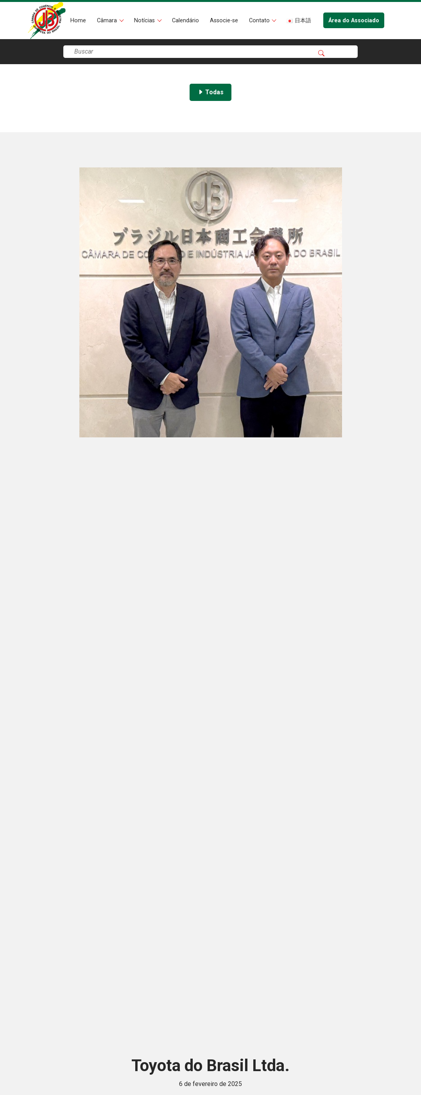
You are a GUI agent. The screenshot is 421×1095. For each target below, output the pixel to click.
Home (78, 20)
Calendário (185, 20)
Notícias (145, 20)
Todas (210, 92)
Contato (260, 20)
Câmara (107, 20)
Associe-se (224, 20)
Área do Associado (353, 20)
